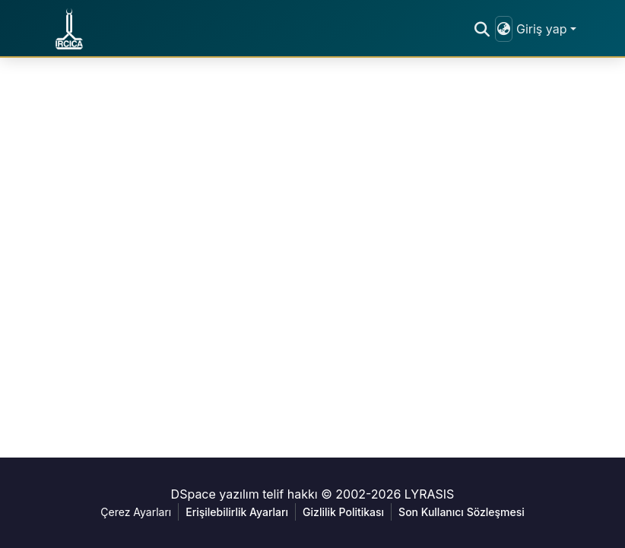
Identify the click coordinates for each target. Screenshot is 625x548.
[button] (69, 29)
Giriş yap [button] (543, 28)
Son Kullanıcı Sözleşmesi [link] (461, 511)
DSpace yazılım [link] (215, 494)
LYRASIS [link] (430, 494)
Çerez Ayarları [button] (135, 511)
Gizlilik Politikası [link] (343, 511)
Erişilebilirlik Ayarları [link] (237, 511)
